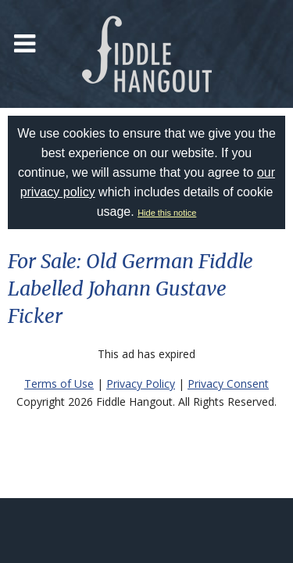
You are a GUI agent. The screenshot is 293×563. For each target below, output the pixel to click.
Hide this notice (167, 212)
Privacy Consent (228, 383)
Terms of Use (59, 383)
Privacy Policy (140, 383)
